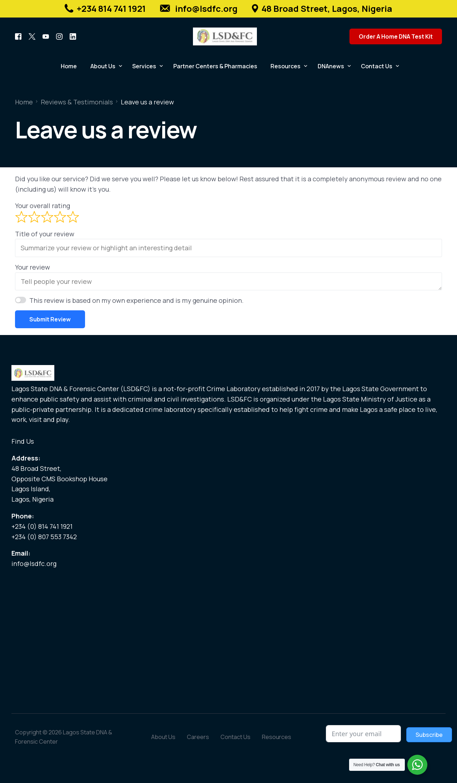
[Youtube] (46, 36)
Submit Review (50, 319)
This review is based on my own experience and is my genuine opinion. (136, 300)
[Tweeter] (32, 36)
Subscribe (429, 735)
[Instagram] (59, 36)
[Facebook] (18, 36)
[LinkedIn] (73, 36)
